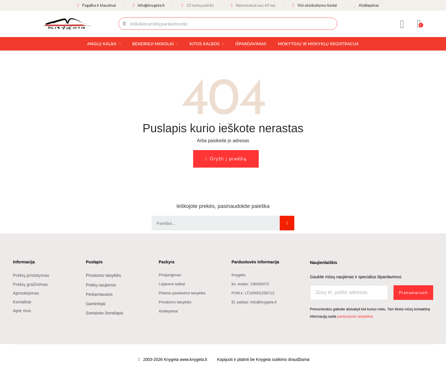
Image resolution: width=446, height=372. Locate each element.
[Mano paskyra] (402, 24)
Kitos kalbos (207, 43)
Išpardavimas (250, 43)
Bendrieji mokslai (155, 43)
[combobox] (228, 23)
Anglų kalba (104, 43)
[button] (419, 23)
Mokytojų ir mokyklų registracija (318, 43)
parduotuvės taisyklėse (355, 316)
